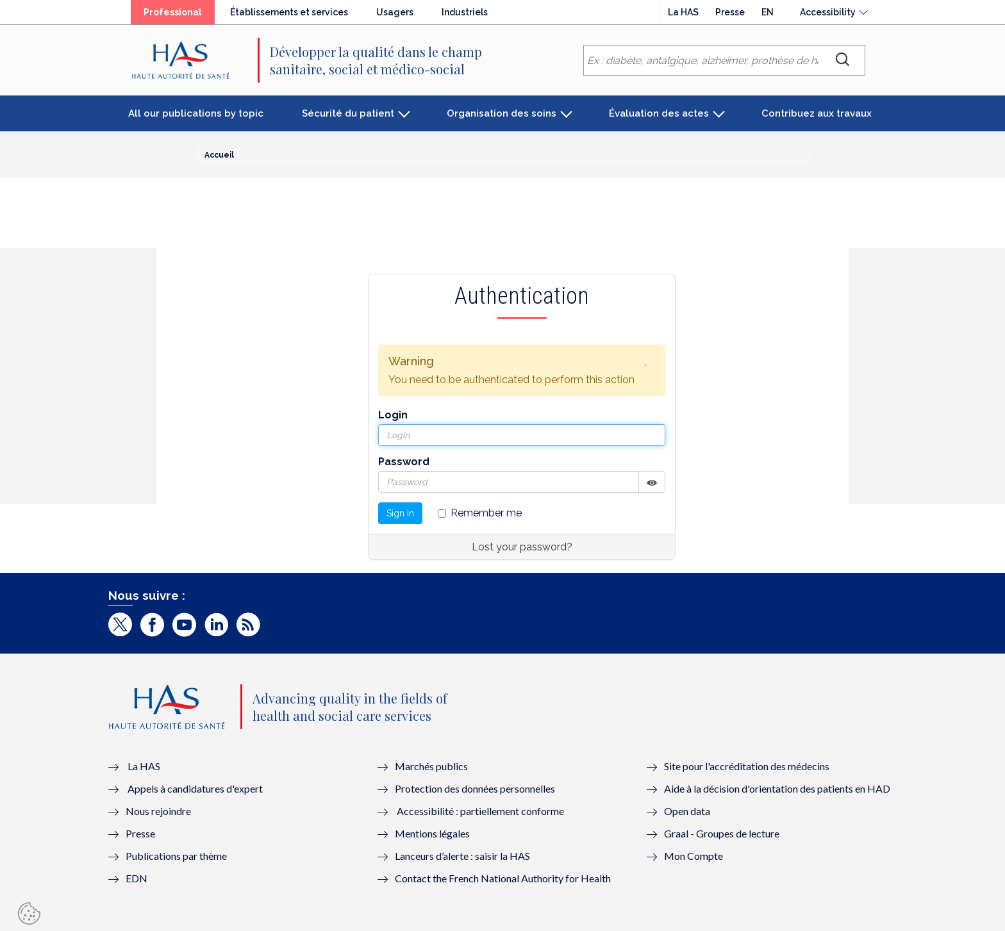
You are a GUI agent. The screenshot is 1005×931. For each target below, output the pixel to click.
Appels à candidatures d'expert (195, 788)
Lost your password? (522, 547)
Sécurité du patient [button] (348, 113)
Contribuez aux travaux (816, 113)
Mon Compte (693, 856)
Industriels (465, 12)
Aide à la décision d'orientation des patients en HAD (777, 788)
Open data (687, 811)
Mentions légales (432, 833)
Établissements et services (289, 12)
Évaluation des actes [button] (659, 113)
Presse (730, 12)
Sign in (400, 513)
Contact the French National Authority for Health (503, 878)
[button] (645, 364)
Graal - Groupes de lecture (721, 833)
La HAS (683, 12)
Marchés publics (432, 766)
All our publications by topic (195, 113)
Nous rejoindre (158, 811)
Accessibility (828, 12)
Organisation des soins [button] (501, 113)
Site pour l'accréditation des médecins (746, 766)
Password (403, 462)
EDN (136, 878)
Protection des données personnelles (475, 788)
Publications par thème (176, 856)
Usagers (394, 12)
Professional (173, 12)
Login (393, 415)
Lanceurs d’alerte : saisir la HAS (462, 856)
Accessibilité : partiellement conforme (480, 811)
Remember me (480, 513)
